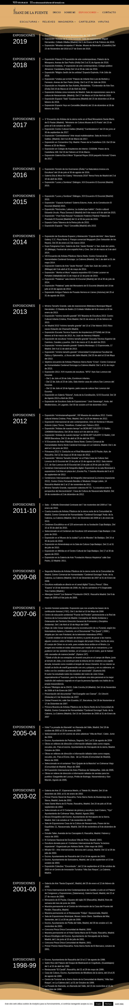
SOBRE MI (69, 13)
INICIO (57, 13)
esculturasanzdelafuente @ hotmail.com (47, 3)
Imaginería (66, 22)
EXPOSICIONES (87, 13)
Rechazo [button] (108, 1004)
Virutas (103, 22)
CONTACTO (109, 13)
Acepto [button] (98, 1004)
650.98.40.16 (20, 2)
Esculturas (28, 22)
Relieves (48, 22)
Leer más (119, 1004)
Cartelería (87, 22)
